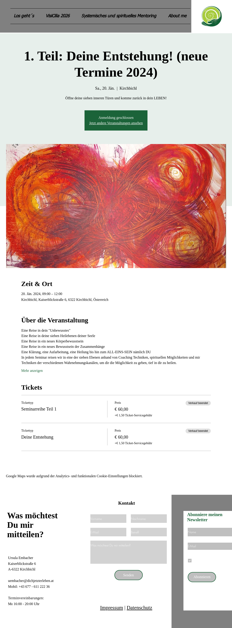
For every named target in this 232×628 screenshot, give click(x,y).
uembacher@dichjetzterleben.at (31, 581)
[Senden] (128, 575)
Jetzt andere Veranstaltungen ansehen (116, 123)
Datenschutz (139, 607)
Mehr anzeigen (32, 371)
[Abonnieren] (202, 577)
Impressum (111, 607)
